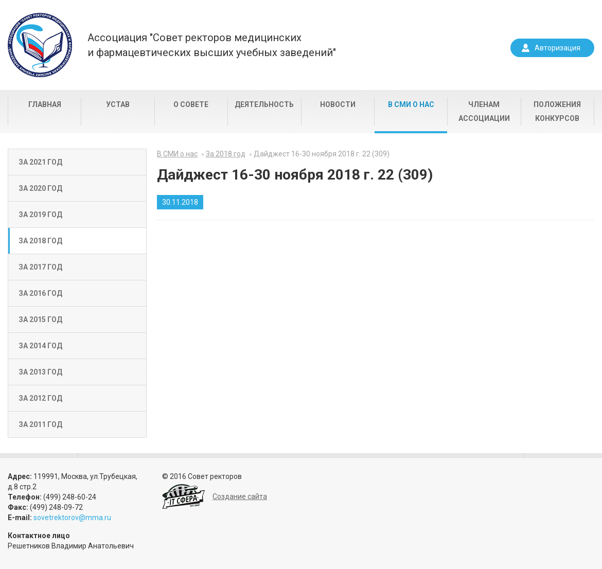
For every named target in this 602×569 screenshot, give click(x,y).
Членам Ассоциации (484, 111)
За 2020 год (40, 188)
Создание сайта (240, 496)
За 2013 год (40, 372)
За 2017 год (40, 267)
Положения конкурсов (557, 111)
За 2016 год (40, 293)
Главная (44, 104)
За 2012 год (40, 398)
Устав (118, 104)
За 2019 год (40, 214)
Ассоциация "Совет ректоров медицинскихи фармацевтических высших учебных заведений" (211, 45)
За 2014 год (40, 346)
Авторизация (557, 48)
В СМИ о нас (411, 104)
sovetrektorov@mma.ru (72, 517)
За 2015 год (40, 319)
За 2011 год (40, 424)
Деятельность (264, 104)
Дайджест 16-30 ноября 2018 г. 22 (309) (321, 154)
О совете (190, 104)
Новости (338, 104)
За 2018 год (40, 241)
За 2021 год (40, 162)
